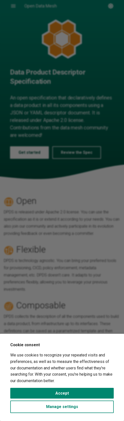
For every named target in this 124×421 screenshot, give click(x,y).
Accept (62, 393)
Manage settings (62, 406)
